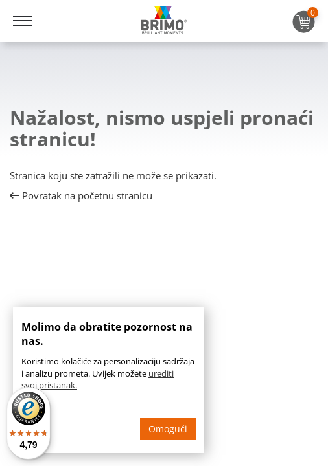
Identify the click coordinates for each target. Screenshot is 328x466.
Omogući (167, 429)
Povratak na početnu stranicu (81, 195)
